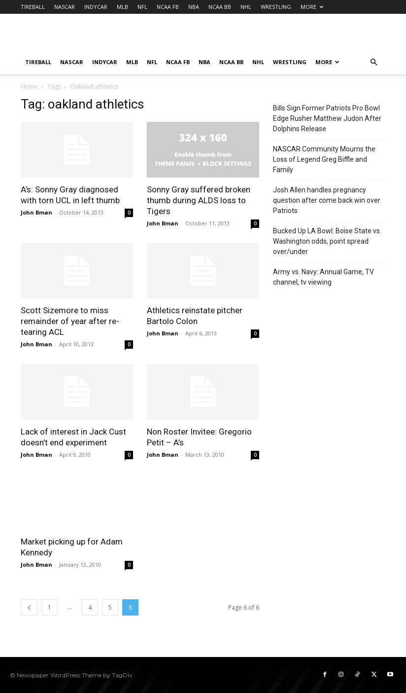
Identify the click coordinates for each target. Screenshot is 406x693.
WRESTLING (276, 6)
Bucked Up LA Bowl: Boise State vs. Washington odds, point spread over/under (327, 241)
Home (29, 86)
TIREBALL (33, 6)
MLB (122, 6)
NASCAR (64, 6)
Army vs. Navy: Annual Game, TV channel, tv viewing (323, 277)
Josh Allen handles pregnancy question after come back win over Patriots (326, 200)
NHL (245, 6)
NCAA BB (219, 6)
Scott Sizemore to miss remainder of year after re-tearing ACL (70, 321)
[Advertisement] (269, 35)
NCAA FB (168, 6)
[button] (373, 62)
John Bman (36, 212)
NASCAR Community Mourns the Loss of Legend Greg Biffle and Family (324, 159)
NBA (193, 6)
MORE (312, 6)
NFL (142, 6)
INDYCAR (95, 6)
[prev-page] (29, 607)
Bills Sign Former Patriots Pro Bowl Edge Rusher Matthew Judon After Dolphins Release (327, 118)
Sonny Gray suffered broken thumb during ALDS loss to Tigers (198, 200)
